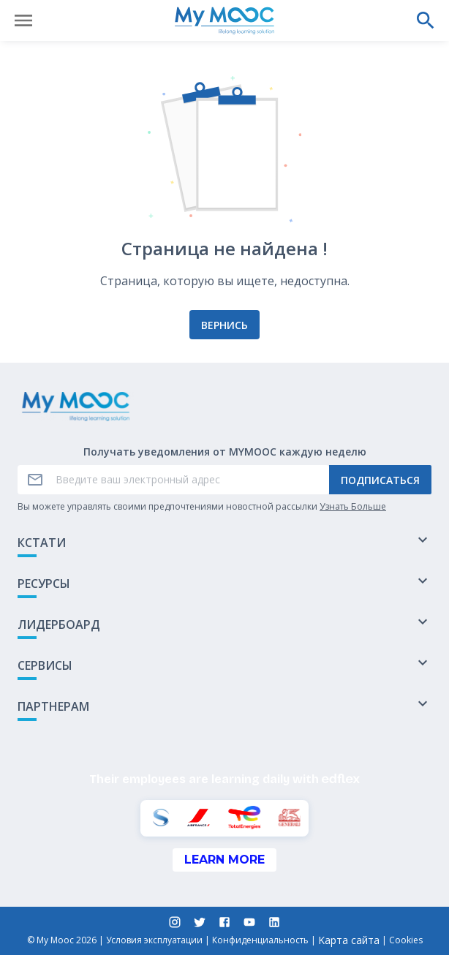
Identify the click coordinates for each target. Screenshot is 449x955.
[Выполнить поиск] (425, 20)
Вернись (224, 325)
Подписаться (380, 480)
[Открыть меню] (23, 20)
